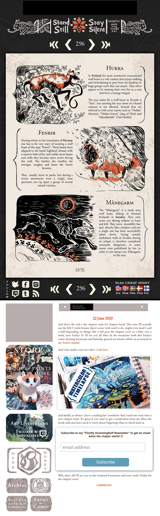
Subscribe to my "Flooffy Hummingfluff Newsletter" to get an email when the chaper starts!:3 (105, 434)
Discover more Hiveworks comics (79, 307)
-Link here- (102, 349)
